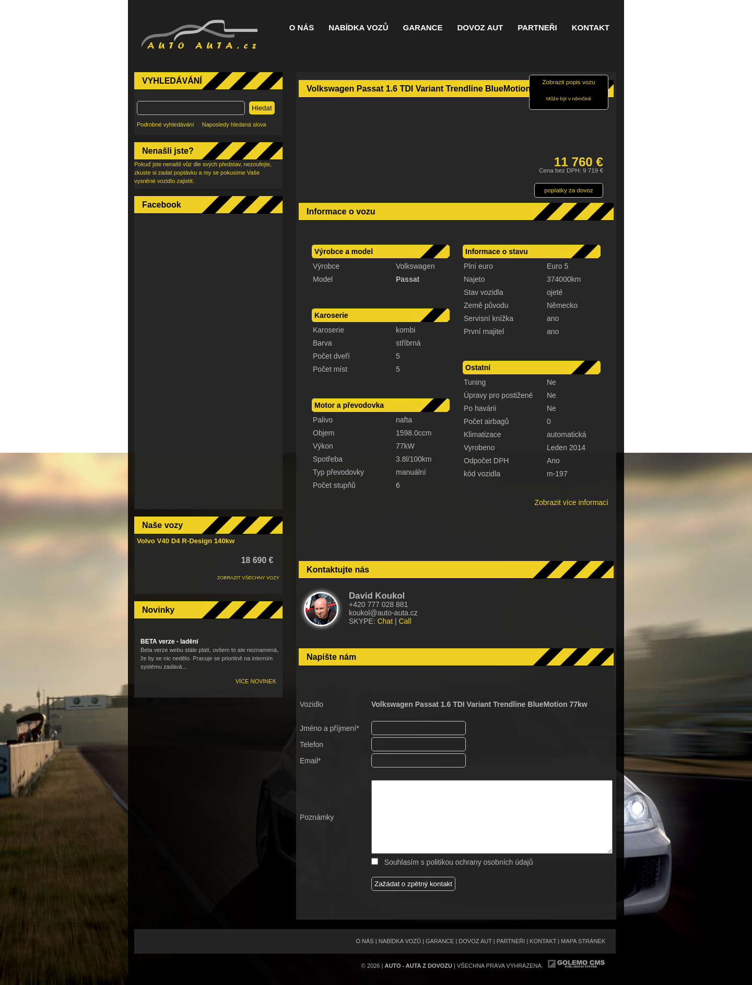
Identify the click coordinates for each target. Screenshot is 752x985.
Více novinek (256, 681)
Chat (385, 621)
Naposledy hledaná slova (234, 124)
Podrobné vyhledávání (165, 124)
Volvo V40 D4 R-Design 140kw (185, 541)
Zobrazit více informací (571, 502)
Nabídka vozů (358, 28)
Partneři (537, 28)
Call (404, 621)
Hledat (262, 108)
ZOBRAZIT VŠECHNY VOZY (248, 577)
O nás (301, 28)
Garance (423, 28)
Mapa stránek (583, 941)
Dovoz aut (480, 28)
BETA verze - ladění (169, 641)
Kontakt (590, 28)
